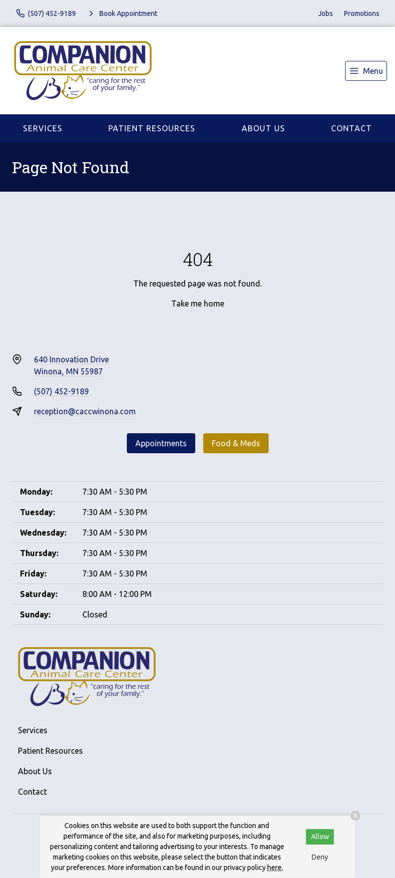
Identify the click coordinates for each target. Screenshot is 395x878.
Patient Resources (151, 128)
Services (42, 128)
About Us (263, 128)
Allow (320, 837)
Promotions (362, 13)
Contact (351, 128)
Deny (320, 857)
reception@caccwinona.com (85, 411)
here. (275, 868)
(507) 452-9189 (61, 391)
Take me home (197, 303)
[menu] (366, 71)
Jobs (325, 13)
